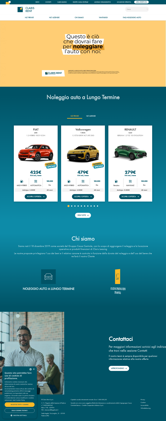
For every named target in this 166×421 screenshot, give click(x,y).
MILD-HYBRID (22, 185)
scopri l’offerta (34, 196)
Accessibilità (144, 405)
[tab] (74, 116)
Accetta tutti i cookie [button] (19, 404)
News (37, 2)
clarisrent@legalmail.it (51, 410)
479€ (83, 172)
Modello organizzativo (102, 2)
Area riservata (141, 2)
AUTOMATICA (35, 185)
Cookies (143, 402)
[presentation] (74, 116)
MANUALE (130, 185)
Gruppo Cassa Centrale (80, 2)
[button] (68, 206)
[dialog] (19, 392)
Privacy (143, 400)
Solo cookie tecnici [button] (20, 410)
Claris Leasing (62, 2)
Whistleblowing (145, 408)
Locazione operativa (124, 2)
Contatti (48, 2)
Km (50, 185)
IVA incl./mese (35, 175)
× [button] (34, 369)
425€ (35, 172)
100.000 (49, 181)
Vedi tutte (81, 215)
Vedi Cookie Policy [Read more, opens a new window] (19, 400)
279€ (130, 172)
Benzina (116, 185)
